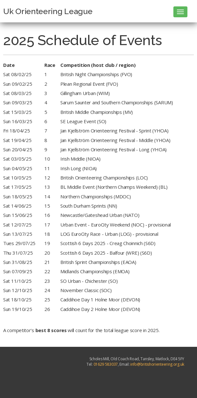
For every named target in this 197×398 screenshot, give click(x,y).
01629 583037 (106, 364)
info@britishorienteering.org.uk (157, 364)
